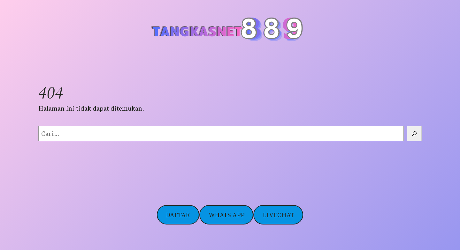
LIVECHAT (278, 214)
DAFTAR (178, 214)
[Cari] (414, 133)
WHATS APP (226, 214)
